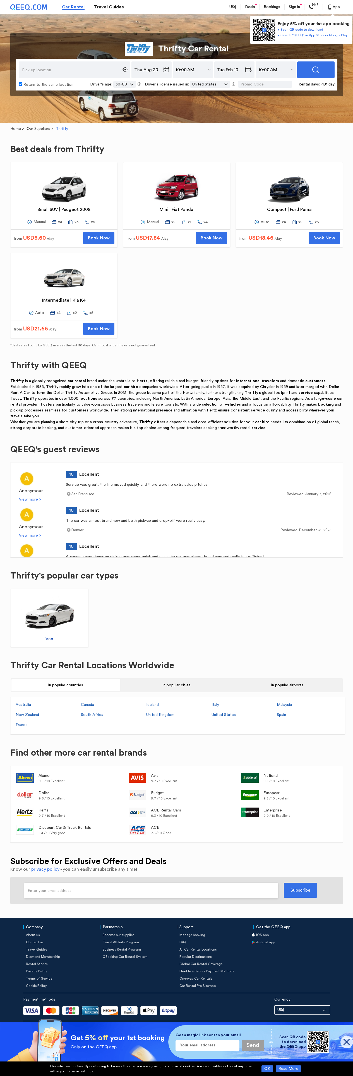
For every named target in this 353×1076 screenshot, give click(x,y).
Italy (215, 705)
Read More (288, 1069)
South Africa (92, 715)
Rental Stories (37, 964)
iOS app (262, 935)
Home (15, 129)
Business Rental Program (122, 949)
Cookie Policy (36, 985)
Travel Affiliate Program (121, 942)
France (22, 725)
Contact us (35, 942)
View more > (30, 499)
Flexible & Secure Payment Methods (206, 971)
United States (224, 715)
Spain (281, 715)
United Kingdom (160, 715)
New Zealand (27, 715)
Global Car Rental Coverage (200, 964)
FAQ (182, 942)
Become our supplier (118, 935)
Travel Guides (109, 7)
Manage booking (192, 935)
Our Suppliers (38, 129)
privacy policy (45, 869)
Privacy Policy (36, 971)
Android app (265, 942)
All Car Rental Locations (198, 949)
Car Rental (73, 7)
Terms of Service (39, 978)
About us (33, 935)
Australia (23, 705)
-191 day (328, 84)
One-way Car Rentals (195, 978)
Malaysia (284, 705)
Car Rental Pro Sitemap (197, 985)
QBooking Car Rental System (125, 956)
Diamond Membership (43, 956)
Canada (87, 705)
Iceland (152, 705)
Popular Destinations (195, 956)
